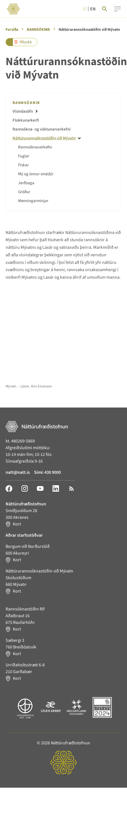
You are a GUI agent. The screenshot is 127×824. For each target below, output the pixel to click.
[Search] (104, 9)
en (93, 9)
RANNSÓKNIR (38, 29)
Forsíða (12, 29)
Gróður (24, 192)
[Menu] (117, 9)
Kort (17, 524)
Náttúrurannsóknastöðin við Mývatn (44, 138)
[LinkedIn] (55, 488)
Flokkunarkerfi (26, 120)
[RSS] (71, 488)
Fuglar (23, 156)
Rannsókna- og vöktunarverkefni (42, 129)
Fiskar (23, 165)
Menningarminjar (33, 201)
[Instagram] (24, 488)
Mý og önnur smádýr (35, 174)
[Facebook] (9, 488)
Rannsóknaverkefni (35, 147)
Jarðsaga (26, 183)
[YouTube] (40, 488)
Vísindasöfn (23, 111)
